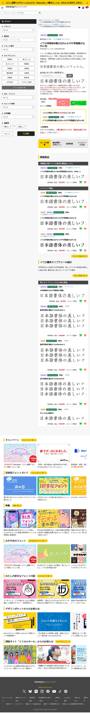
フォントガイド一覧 (37, 475)
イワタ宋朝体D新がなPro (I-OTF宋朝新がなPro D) (58, 221)
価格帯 (5, 123)
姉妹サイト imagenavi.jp (33, 706)
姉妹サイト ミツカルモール (14, 706)
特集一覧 (16, 508)
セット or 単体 (8, 104)
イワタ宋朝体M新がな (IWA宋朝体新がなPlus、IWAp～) (60, 174)
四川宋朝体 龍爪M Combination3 (52, 381)
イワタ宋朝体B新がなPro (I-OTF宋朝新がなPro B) (58, 242)
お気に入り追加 (62, 102)
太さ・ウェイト (8, 94)
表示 (69, 76)
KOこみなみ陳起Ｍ (47, 416)
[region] (63, 81)
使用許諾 (69, 145)
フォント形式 (8, 46)
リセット (7, 134)
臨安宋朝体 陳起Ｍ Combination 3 (52, 313)
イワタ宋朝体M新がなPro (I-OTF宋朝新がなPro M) (63, 120)
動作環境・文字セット (57, 145)
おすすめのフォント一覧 (36, 543)
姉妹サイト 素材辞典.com (51, 706)
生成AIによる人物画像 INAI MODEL (73, 706)
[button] (2, 3)
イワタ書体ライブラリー (58, 24)
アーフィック (69, 289)
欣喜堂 (67, 309)
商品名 (5, 36)
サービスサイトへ (62, 644)
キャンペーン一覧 (27, 442)
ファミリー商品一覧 (78, 259)
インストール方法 (82, 145)
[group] (20, 458)
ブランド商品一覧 (79, 278)
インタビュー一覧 (43, 578)
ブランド (6, 26)
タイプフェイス (48, 20)
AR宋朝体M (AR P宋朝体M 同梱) (52, 293)
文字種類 (6, 113)
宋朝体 (57, 20)
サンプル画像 (44, 145)
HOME (40, 20)
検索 (26, 134)
